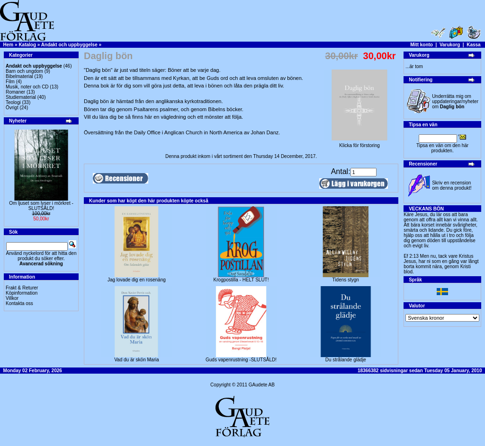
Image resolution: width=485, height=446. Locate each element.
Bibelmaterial (19, 76)
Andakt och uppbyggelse (69, 44)
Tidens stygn (345, 279)
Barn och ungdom (24, 71)
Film (10, 81)
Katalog (27, 44)
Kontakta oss (19, 303)
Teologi (13, 102)
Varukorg (450, 44)
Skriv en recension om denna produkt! (451, 185)
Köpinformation (21, 293)
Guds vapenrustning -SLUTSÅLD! (241, 359)
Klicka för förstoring (359, 143)
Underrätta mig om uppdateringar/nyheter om (455, 101)
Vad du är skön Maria (136, 359)
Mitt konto (421, 44)
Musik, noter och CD (27, 86)
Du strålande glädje (345, 359)
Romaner (15, 92)
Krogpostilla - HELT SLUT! (241, 279)
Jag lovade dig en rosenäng (137, 279)
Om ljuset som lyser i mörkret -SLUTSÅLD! (41, 206)
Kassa (473, 44)
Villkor (12, 298)
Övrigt (12, 107)
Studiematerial (21, 97)
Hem (8, 44)
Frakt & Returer (22, 287)
